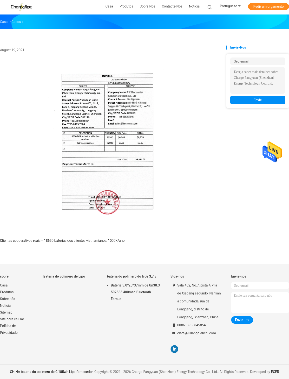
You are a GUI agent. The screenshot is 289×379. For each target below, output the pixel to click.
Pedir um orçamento (268, 6)
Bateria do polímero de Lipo (64, 276)
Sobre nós (7, 299)
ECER (275, 372)
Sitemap (6, 312)
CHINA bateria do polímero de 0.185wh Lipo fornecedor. (52, 372)
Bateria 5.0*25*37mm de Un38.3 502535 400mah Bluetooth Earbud (135, 292)
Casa (4, 285)
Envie (258, 100)
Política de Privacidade (9, 329)
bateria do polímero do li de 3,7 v (131, 276)
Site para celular (12, 319)
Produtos (7, 292)
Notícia (5, 305)
